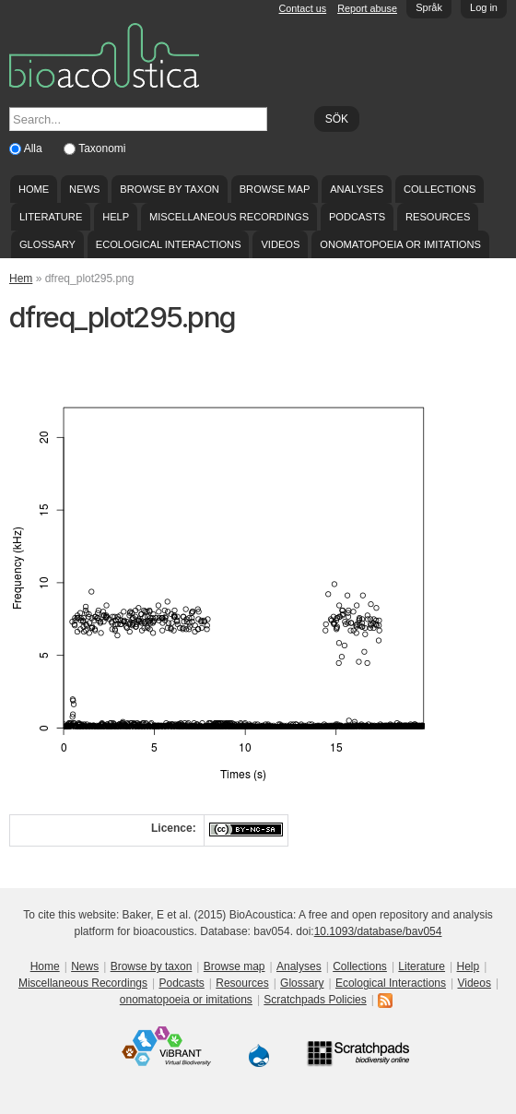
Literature (50, 216)
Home (33, 189)
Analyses (356, 189)
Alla (34, 148)
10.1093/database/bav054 (378, 931)
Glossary (47, 244)
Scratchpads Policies (315, 999)
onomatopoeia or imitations (400, 244)
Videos (280, 244)
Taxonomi (101, 148)
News (84, 189)
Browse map (275, 189)
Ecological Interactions (168, 244)
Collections (440, 189)
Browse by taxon (169, 189)
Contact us (303, 8)
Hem (20, 278)
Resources (437, 216)
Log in (484, 7)
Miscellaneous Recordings (229, 216)
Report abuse (367, 8)
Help (115, 216)
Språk (429, 7)
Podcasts (357, 216)
